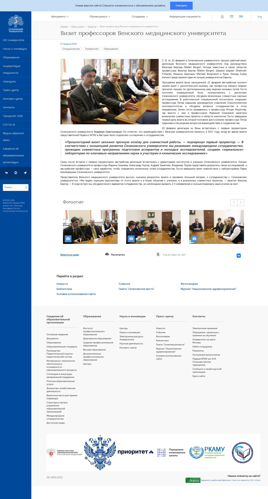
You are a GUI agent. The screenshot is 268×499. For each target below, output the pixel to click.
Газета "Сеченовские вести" (137, 288)
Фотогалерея (189, 283)
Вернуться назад (69, 255)
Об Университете (13, 40)
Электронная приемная (204, 328)
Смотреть (181, 5)
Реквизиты (198, 350)
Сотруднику (138, 16)
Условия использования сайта (76, 294)
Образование (11, 58)
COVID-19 (9, 125)
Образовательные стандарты (62, 346)
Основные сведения (57, 334)
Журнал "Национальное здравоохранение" (209, 288)
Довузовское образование (97, 338)
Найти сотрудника (202, 346)
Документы (52, 338)
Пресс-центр (11, 90)
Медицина (9, 82)
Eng (260, 17)
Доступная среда (56, 423)
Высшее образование (94, 349)
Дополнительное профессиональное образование (93, 356)
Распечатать (118, 255)
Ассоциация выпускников (206, 355)
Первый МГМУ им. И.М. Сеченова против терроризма (204, 362)
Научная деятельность (131, 343)
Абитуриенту (58, 16)
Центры (87, 364)
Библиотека (64, 288)
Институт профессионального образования (94, 331)
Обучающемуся (98, 16)
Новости (92, 26)
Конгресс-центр (13, 99)
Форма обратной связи (13, 137)
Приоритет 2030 (13, 116)
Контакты (8, 108)
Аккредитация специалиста (11, 70)
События (124, 283)
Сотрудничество (71, 49)
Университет (92, 49)
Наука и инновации (15, 49)
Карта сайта (198, 376)
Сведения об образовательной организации (13, 156)
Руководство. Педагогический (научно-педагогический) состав (60, 353)
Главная (64, 26)
